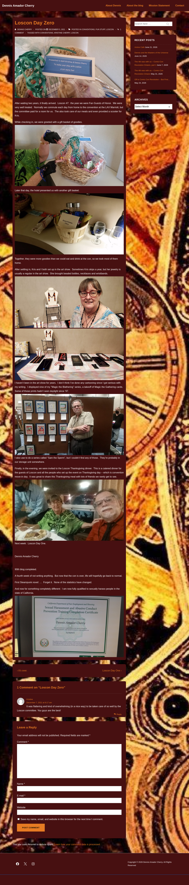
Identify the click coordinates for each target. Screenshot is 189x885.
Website (21, 807)
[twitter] (25, 864)
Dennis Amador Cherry (18, 5)
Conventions (88, 29)
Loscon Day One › (112, 670)
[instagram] (33, 864)
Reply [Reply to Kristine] (119, 714)
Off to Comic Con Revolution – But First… (152, 79)
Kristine (29, 699)
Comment (23, 742)
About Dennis (113, 5)
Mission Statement (159, 5)
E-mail (20, 795)
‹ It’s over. (22, 670)
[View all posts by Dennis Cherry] (23, 29)
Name (20, 784)
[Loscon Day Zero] (57, 29)
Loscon (110, 29)
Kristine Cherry (62, 33)
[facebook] (17, 864)
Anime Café (140, 47)
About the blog (135, 5)
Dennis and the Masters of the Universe (151, 53)
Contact (179, 5)
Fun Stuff (100, 29)
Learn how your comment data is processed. (77, 844)
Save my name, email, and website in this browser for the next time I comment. (62, 819)
